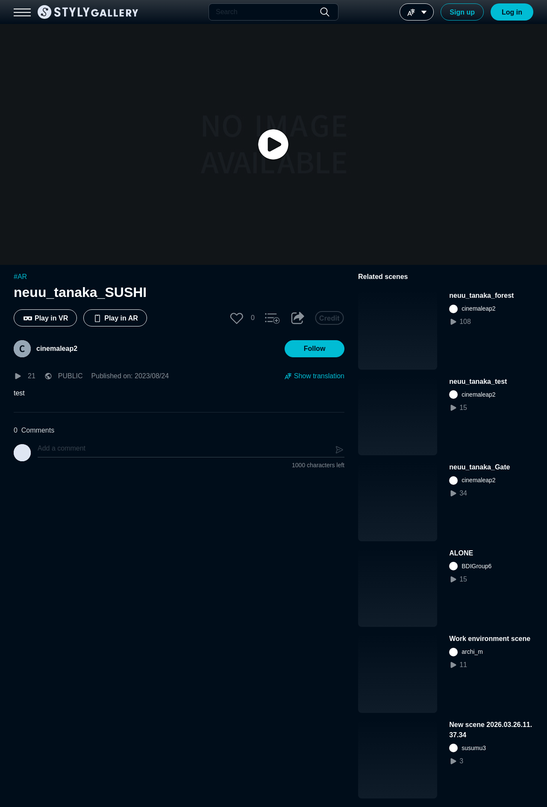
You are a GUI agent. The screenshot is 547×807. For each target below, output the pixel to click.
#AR (20, 276)
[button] (236, 317)
